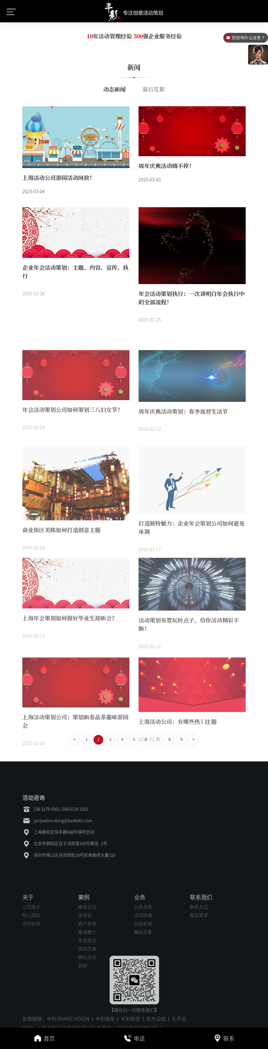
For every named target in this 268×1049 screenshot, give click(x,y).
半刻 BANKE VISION (68, 1023)
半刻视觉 (130, 1023)
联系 (223, 1040)
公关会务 (143, 959)
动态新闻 (114, 89)
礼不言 (179, 1023)
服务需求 (199, 967)
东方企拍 (156, 1023)
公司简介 (31, 959)
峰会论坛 (87, 959)
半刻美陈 (105, 1023)
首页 (44, 1040)
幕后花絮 (153, 89)
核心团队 (31, 967)
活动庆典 (143, 967)
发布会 (85, 967)
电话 (134, 1040)
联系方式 (199, 959)
